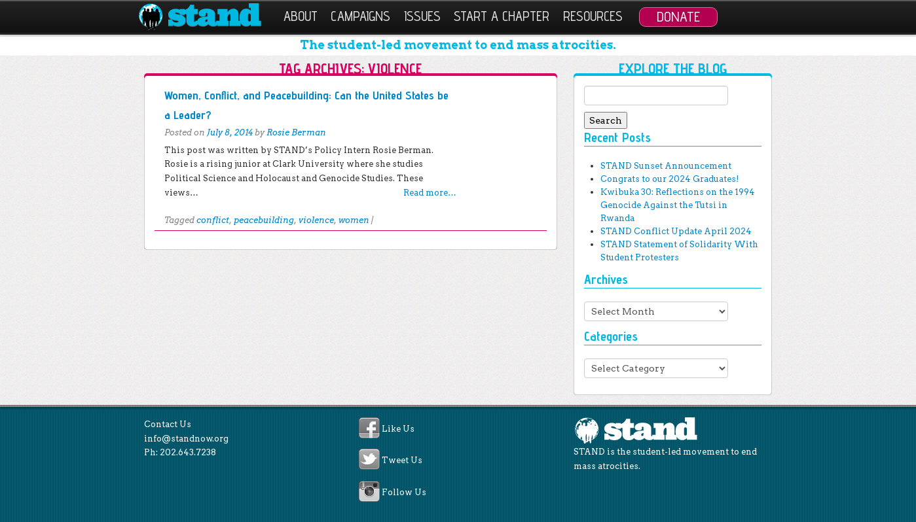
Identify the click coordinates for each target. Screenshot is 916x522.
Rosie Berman (296, 132)
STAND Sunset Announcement (665, 166)
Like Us (398, 429)
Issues (422, 16)
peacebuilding (264, 220)
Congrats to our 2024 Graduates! (669, 179)
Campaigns (360, 16)
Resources (593, 16)
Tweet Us (402, 461)
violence (316, 220)
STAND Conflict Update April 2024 (676, 231)
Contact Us (167, 424)
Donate (678, 16)
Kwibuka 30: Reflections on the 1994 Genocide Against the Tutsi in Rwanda (677, 205)
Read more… (429, 193)
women (354, 220)
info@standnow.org (186, 439)
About (301, 16)
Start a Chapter (501, 16)
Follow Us (404, 492)
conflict (212, 220)
